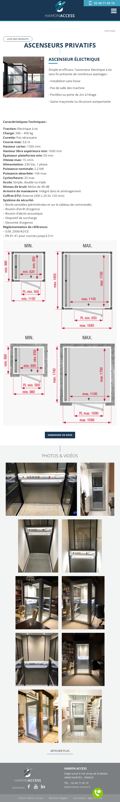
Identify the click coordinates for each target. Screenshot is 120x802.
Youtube (36, 787)
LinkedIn (43, 787)
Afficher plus (60, 751)
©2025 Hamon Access (30, 798)
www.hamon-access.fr (77, 787)
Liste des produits (18, 39)
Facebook (29, 787)
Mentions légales (58, 798)
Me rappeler (97, 793)
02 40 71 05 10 (104, 3)
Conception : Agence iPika (87, 798)
